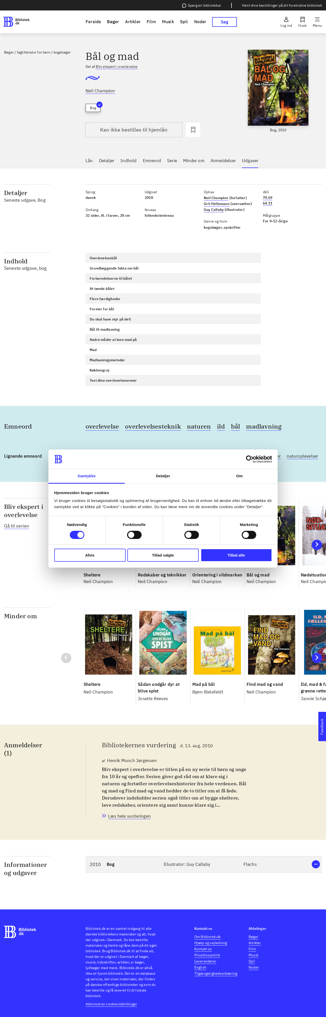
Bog (95, 107)
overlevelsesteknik (153, 426)
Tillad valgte (163, 555)
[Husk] (302, 22)
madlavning (263, 426)
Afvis (89, 555)
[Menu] (317, 22)
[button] (204, 864)
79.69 (267, 197)
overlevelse (102, 426)
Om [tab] (239, 476)
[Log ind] (286, 22)
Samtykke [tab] (87, 476)
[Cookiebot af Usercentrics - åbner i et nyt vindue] (249, 459)
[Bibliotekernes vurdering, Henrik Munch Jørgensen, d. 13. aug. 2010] (129, 816)
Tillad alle (236, 555)
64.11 (267, 203)
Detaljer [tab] (163, 476)
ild (221, 426)
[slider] (278, 91)
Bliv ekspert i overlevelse (117, 66)
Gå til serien (16, 526)
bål (235, 426)
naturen (199, 426)
